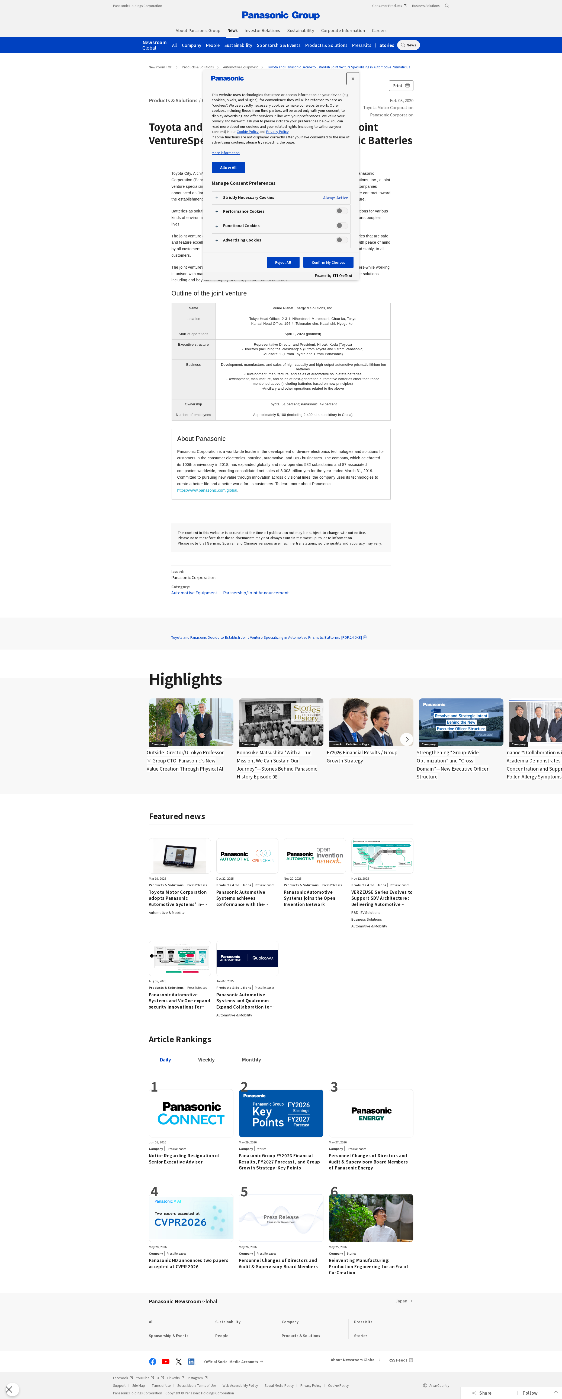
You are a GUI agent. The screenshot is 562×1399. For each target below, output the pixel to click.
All (174, 45)
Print (401, 85)
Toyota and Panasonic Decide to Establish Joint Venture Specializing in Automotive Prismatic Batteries (343, 67)
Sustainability (238, 45)
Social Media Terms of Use (196, 1385)
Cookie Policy (338, 1385)
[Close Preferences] (12, 1389)
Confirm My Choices (328, 262)
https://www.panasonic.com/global (207, 490)
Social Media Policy (279, 1385)
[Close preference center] (353, 79)
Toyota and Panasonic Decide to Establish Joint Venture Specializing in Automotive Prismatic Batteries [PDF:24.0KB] (269, 637)
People (213, 45)
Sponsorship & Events (278, 45)
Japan (401, 1300)
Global (154, 45)
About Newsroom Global (353, 1359)
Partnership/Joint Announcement (256, 592)
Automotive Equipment (240, 67)
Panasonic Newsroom (183, 1301)
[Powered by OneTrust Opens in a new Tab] (335, 277)
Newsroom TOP (160, 67)
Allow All (228, 167)
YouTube (145, 1377)
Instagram (198, 1377)
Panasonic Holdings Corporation (137, 5)
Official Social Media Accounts (231, 1361)
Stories (387, 45)
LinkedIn (176, 1377)
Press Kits (361, 45)
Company (191, 45)
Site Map (138, 1385)
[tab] (206, 1059)
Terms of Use (161, 1385)
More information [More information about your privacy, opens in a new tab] (226, 152)
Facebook (123, 1377)
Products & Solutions (326, 45)
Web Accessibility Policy (240, 1385)
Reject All (283, 262)
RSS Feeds (397, 1360)
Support (119, 1385)
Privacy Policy (310, 1385)
